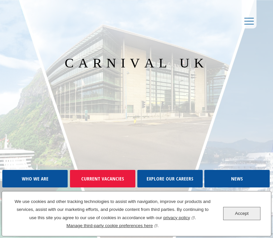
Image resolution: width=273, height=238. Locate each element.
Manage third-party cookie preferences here (111, 225)
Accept (242, 213)
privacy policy (179, 217)
